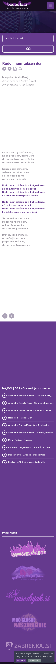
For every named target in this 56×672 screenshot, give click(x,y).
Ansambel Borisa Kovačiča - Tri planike (28, 425)
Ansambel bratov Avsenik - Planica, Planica (30, 432)
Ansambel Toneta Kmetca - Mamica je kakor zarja (31, 410)
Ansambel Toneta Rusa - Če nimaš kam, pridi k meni (31, 403)
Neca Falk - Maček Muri (20, 417)
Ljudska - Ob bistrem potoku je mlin (26, 462)
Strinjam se (21, 660)
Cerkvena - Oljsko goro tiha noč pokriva (29, 447)
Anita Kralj (21, 77)
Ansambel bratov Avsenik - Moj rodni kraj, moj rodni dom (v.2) (31, 395)
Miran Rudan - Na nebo (20, 440)
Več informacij (34, 660)
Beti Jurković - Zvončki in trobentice (26, 454)
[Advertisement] (28, 118)
